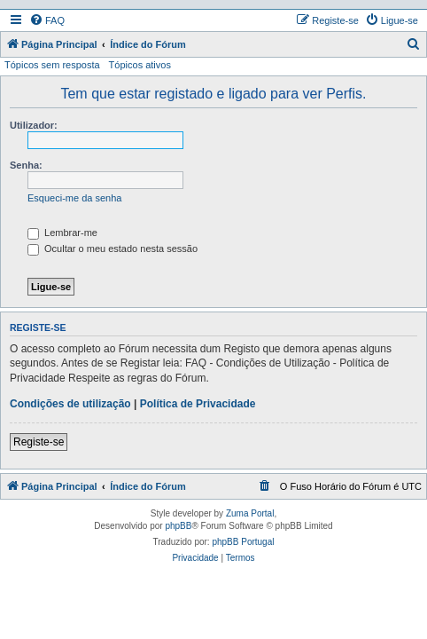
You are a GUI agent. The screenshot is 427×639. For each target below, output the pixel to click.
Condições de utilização (70, 404)
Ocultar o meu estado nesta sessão (112, 248)
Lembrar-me (62, 232)
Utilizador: (34, 125)
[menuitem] (47, 20)
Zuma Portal (250, 513)
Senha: (26, 165)
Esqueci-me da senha (74, 198)
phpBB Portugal (243, 542)
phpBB (178, 526)
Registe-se (38, 442)
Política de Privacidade (198, 404)
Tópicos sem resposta (52, 64)
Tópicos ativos (140, 64)
